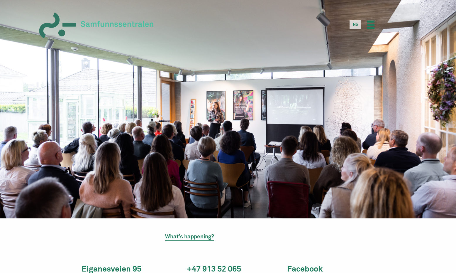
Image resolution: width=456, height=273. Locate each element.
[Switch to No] (355, 24)
